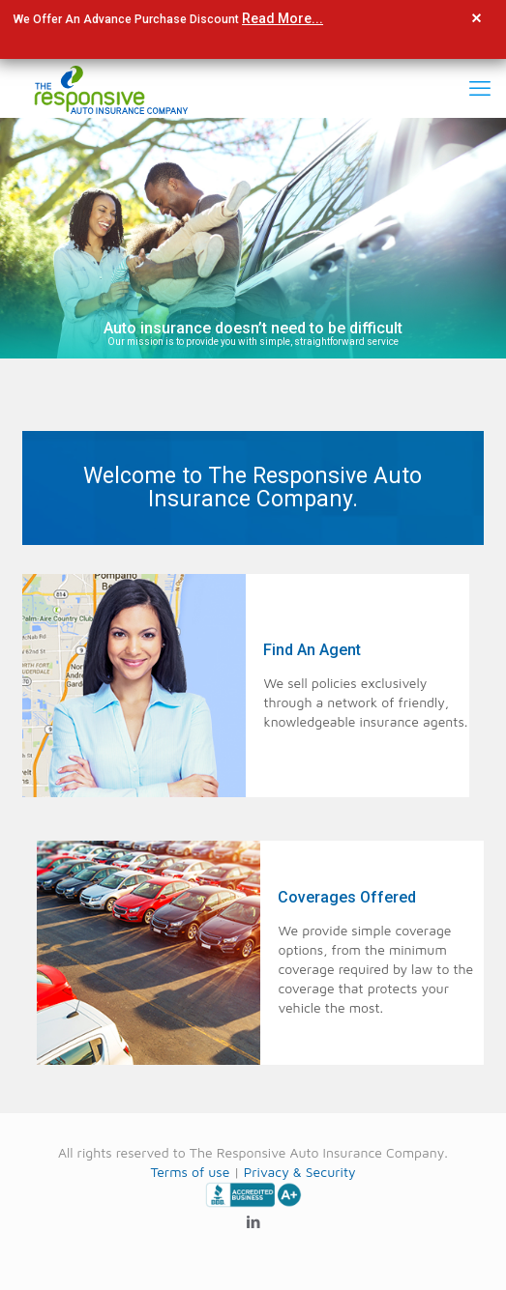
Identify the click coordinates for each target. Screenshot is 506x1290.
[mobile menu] (479, 88)
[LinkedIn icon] (253, 1222)
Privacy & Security (300, 1171)
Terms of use (189, 1171)
